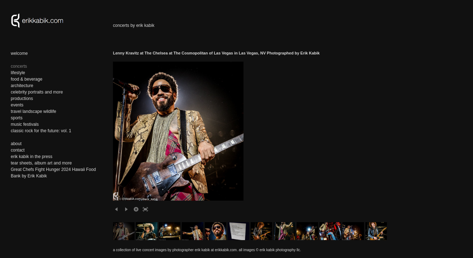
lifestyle (18, 72)
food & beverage (26, 79)
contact (18, 150)
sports (17, 117)
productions (22, 98)
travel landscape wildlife (33, 111)
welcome (19, 53)
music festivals (25, 124)
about (16, 143)
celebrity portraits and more (37, 92)
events (17, 105)
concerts (19, 66)
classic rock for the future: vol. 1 (41, 130)
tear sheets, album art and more (41, 163)
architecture (22, 85)
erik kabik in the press (31, 156)
